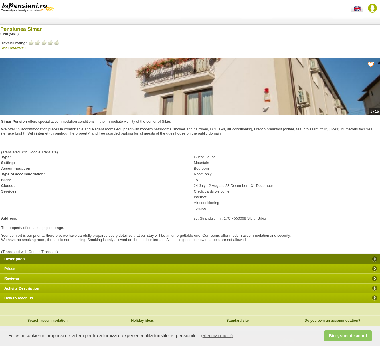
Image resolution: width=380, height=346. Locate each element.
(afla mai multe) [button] (217, 335)
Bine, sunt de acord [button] (348, 335)
